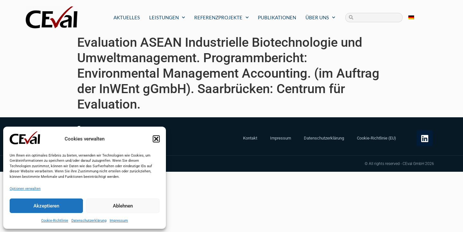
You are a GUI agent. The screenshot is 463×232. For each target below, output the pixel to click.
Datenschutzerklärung (88, 220)
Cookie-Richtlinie (54, 220)
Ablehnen (123, 206)
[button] (156, 139)
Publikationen (277, 17)
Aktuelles (126, 17)
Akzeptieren (46, 206)
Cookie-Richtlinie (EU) (376, 138)
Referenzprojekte (221, 18)
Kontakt (250, 138)
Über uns (320, 18)
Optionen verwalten (25, 189)
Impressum (119, 220)
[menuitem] (411, 17)
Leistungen (167, 18)
